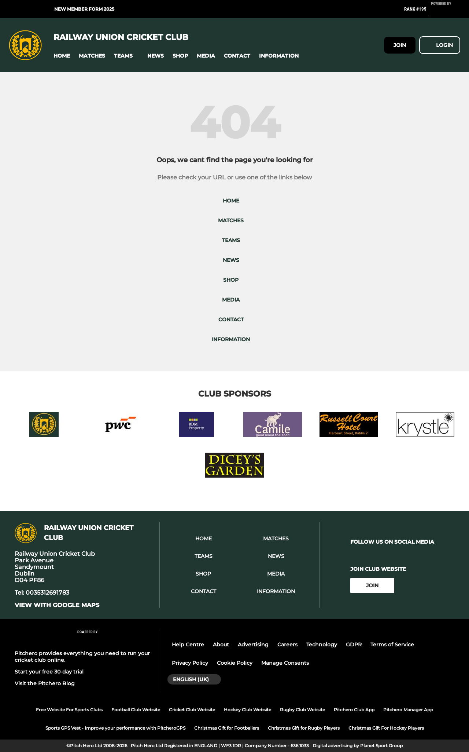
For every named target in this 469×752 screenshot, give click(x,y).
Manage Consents (285, 663)
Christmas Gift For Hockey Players (386, 728)
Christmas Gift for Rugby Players (304, 728)
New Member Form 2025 (84, 9)
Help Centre (188, 644)
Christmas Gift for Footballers (226, 728)
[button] (61, 56)
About (221, 644)
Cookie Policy (234, 663)
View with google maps (57, 605)
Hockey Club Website (247, 709)
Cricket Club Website (192, 709)
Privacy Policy (190, 663)
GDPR (354, 644)
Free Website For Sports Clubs (69, 709)
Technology (321, 644)
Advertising (253, 644)
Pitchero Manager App (408, 709)
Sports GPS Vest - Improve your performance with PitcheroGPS (115, 728)
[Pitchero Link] (445, 12)
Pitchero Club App (354, 709)
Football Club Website (135, 709)
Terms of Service (392, 644)
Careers (287, 644)
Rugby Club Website (302, 709)
